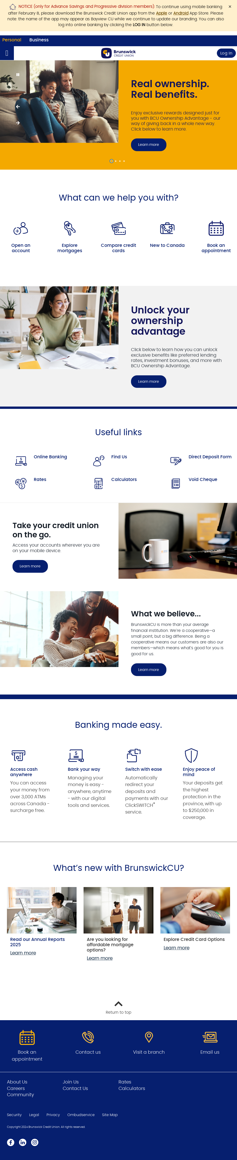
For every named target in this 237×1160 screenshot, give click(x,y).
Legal (34, 1115)
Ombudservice (81, 1115)
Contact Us (75, 1088)
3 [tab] (120, 161)
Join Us (71, 1082)
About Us (17, 1082)
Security (14, 1115)
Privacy (53, 1115)
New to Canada (167, 245)
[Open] (7, 53)
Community (20, 1095)
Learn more (148, 145)
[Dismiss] (230, 6)
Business (39, 40)
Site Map (110, 1115)
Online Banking (50, 457)
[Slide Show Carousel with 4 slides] (118, 115)
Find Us (119, 457)
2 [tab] (116, 161)
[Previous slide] (17, 106)
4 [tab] (124, 161)
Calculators (124, 479)
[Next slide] (17, 122)
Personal (11, 40)
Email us (209, 1052)
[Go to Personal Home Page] (118, 53)
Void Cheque (203, 479)
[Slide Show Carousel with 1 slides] (118, 346)
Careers (16, 1088)
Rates (40, 479)
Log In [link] (226, 53)
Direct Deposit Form (210, 457)
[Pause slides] (17, 74)
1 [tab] (112, 161)
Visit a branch (149, 1052)
